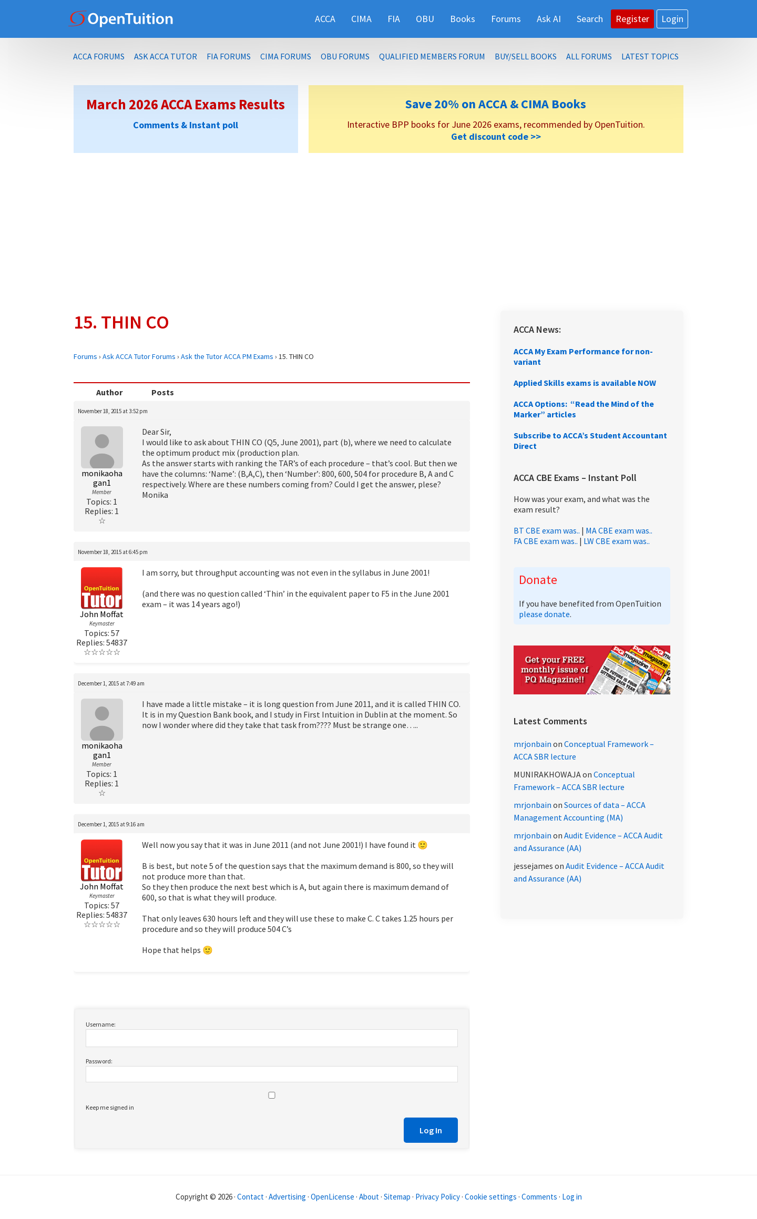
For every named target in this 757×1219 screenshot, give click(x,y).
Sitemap (397, 1197)
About (369, 1197)
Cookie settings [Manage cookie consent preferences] (491, 1197)
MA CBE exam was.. (619, 530)
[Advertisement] (378, 231)
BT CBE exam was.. (547, 530)
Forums (85, 356)
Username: (101, 1024)
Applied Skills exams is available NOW (585, 382)
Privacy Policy (437, 1197)
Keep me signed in (110, 1107)
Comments (540, 1197)
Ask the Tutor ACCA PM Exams (227, 356)
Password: (99, 1061)
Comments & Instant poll (185, 125)
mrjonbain (532, 744)
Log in (572, 1197)
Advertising (287, 1197)
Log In (431, 1130)
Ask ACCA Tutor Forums (139, 356)
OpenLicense (333, 1197)
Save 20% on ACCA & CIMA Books (495, 104)
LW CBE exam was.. (617, 541)
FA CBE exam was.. (546, 541)
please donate (544, 614)
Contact (250, 1197)
